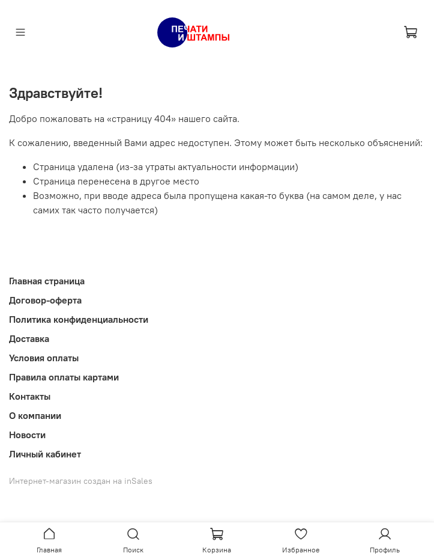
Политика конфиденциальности (78, 319)
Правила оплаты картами (64, 377)
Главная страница (47, 281)
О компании (35, 415)
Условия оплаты (44, 358)
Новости (27, 435)
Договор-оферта (45, 300)
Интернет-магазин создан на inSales (80, 480)
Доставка (29, 338)
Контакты (29, 396)
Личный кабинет (45, 454)
